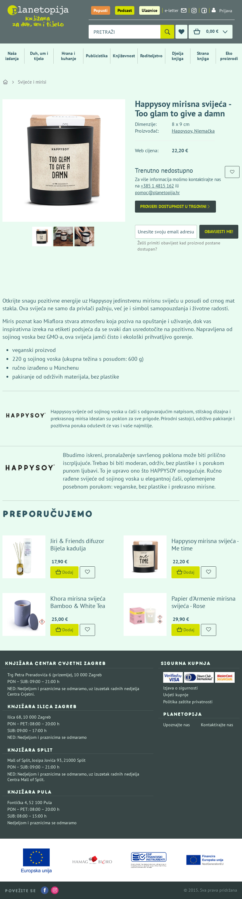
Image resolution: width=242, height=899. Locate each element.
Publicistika (97, 56)
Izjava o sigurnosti (180, 688)
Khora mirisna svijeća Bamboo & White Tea (78, 602)
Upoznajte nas (176, 724)
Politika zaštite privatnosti (188, 701)
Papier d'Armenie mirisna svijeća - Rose (203, 602)
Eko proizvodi (229, 56)
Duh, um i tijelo (39, 56)
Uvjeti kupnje (175, 694)
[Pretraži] (167, 32)
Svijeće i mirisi (32, 82)
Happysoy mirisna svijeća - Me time (204, 544)
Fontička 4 (17, 802)
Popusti (101, 10)
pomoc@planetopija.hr (157, 192)
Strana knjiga (203, 56)
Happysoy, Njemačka (193, 131)
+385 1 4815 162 (157, 186)
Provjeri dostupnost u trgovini (175, 207)
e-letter (175, 10)
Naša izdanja (12, 56)
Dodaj (64, 572)
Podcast (124, 10)
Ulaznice (149, 10)
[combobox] (124, 32)
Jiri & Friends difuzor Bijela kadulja (77, 544)
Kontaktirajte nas (217, 724)
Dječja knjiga (177, 56)
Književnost (124, 56)
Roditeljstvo (151, 56)
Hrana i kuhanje (68, 56)
